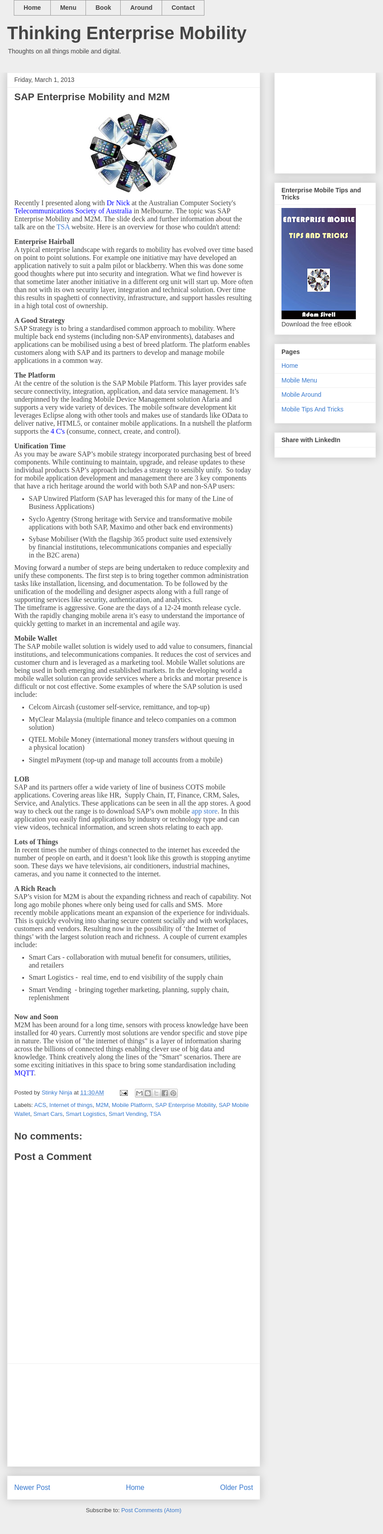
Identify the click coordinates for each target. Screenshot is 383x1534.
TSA (63, 227)
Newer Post (32, 1487)
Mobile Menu (299, 380)
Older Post (236, 1487)
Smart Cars (48, 1114)
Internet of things (71, 1105)
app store (204, 811)
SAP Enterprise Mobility (185, 1105)
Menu (68, 7)
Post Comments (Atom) (151, 1510)
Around (141, 7)
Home (32, 7)
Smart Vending (128, 1114)
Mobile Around (301, 394)
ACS (40, 1105)
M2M (102, 1105)
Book (103, 7)
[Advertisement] (134, 1415)
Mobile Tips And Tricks (312, 409)
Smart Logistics (86, 1114)
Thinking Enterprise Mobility (127, 33)
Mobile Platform (132, 1105)
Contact (183, 7)
